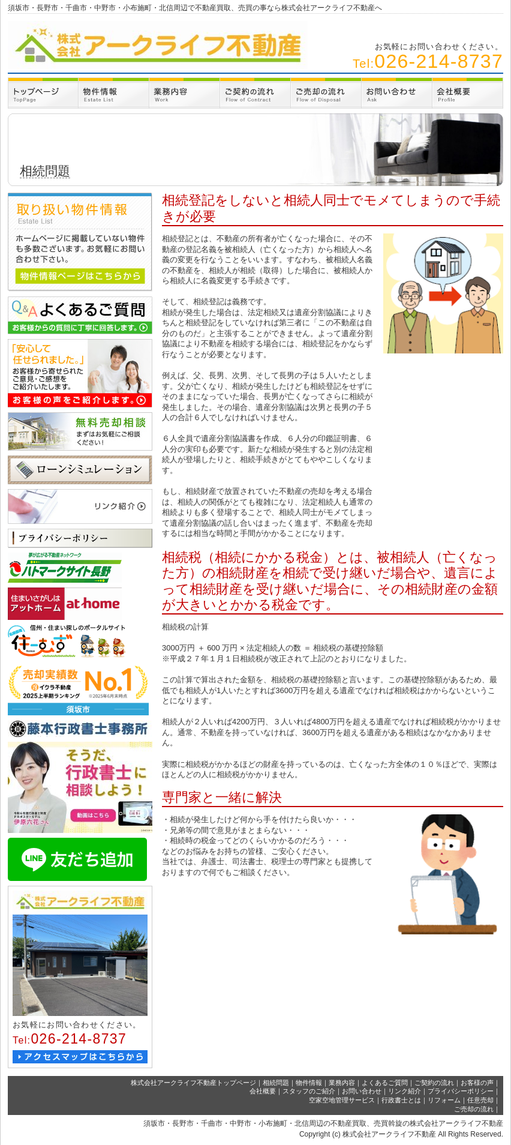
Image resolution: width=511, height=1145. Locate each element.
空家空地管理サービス (342, 1100)
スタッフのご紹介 (308, 1091)
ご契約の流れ (434, 1082)
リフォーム (444, 1100)
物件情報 (309, 1082)
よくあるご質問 (385, 1082)
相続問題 (276, 1082)
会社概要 (263, 1091)
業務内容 (342, 1082)
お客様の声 (477, 1082)
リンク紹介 (404, 1091)
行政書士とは (401, 1100)
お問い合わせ (361, 1091)
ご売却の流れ (474, 1109)
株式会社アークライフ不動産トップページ (193, 1082)
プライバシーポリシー (461, 1091)
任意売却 (480, 1100)
